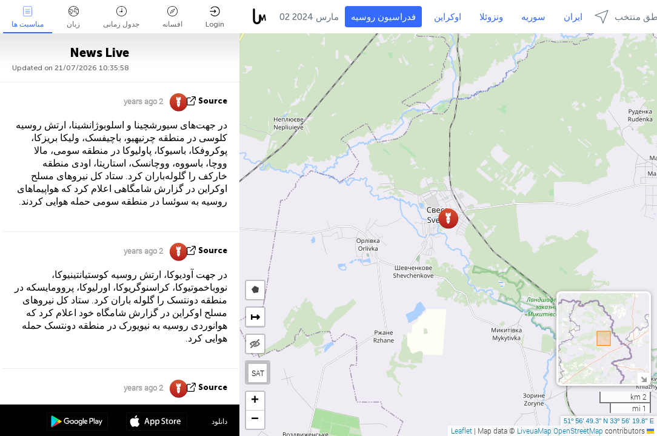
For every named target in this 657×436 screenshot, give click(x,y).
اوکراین (447, 17)
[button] (448, 218)
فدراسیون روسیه (383, 17)
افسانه (172, 17)
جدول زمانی (121, 17)
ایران (573, 17)
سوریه (533, 17)
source (212, 100)
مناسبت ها (28, 17)
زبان (73, 17)
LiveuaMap (534, 430)
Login (214, 17)
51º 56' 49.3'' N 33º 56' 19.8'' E (609, 420)
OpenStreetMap (578, 430)
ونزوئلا (491, 17)
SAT (258, 373)
